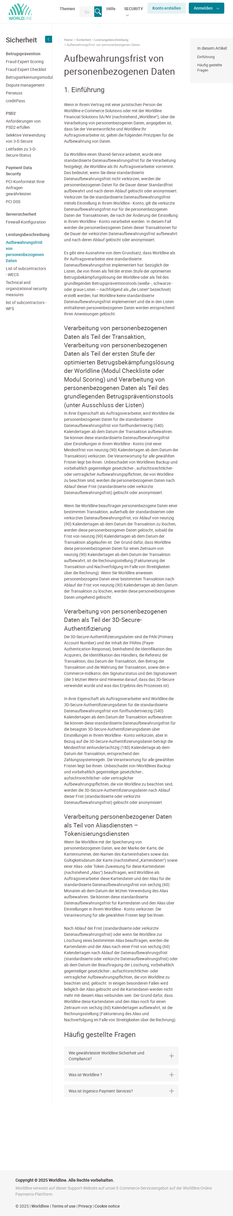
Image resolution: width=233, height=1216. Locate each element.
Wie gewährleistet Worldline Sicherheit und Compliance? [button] (121, 1055)
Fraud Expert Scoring (25, 61)
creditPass (15, 100)
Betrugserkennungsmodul (27, 77)
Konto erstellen (166, 8)
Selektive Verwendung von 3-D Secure (25, 138)
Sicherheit (83, 39)
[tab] (121, 1056)
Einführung (206, 56)
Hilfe (110, 8)
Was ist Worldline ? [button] (121, 1074)
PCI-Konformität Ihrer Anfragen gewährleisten (25, 187)
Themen (67, 8)
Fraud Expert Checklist (26, 69)
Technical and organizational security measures (26, 288)
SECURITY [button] (133, 8)
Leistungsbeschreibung (111, 39)
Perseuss (14, 93)
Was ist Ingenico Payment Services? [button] (121, 1091)
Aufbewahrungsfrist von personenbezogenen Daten (25, 251)
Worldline (40, 1206)
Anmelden (204, 8)
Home (68, 39)
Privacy (85, 1206)
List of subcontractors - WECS (26, 271)
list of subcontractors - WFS (26, 305)
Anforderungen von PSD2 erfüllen (23, 124)
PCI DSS (13, 201)
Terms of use (64, 1206)
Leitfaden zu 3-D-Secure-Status (21, 152)
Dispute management (25, 85)
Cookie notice (107, 1206)
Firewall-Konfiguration (26, 222)
